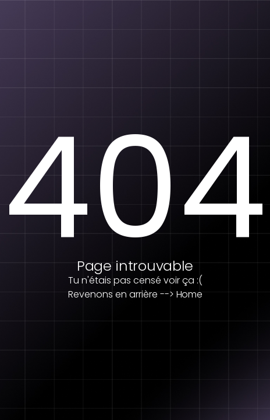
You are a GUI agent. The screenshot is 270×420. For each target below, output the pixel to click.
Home (189, 294)
